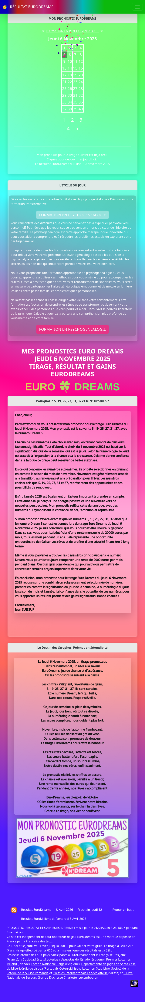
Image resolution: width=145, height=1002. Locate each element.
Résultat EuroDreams (36, 910)
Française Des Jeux (112, 955)
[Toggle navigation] (137, 7)
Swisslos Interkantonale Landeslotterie (80, 973)
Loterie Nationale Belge (48, 964)
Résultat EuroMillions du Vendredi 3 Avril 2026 (53, 919)
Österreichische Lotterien (77, 968)
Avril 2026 (66, 910)
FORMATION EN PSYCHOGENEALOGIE (72, 31)
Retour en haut (123, 910)
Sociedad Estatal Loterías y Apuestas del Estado (56, 959)
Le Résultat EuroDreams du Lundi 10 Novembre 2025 (72, 164)
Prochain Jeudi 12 (89, 910)
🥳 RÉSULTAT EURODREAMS (27, 6)
